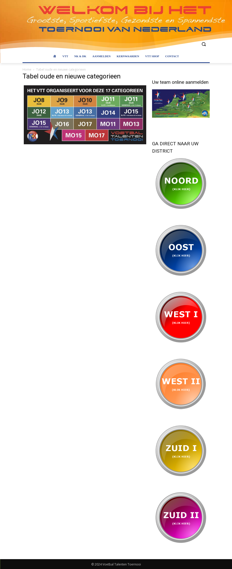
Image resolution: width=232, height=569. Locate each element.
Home (27, 69)
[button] (204, 44)
